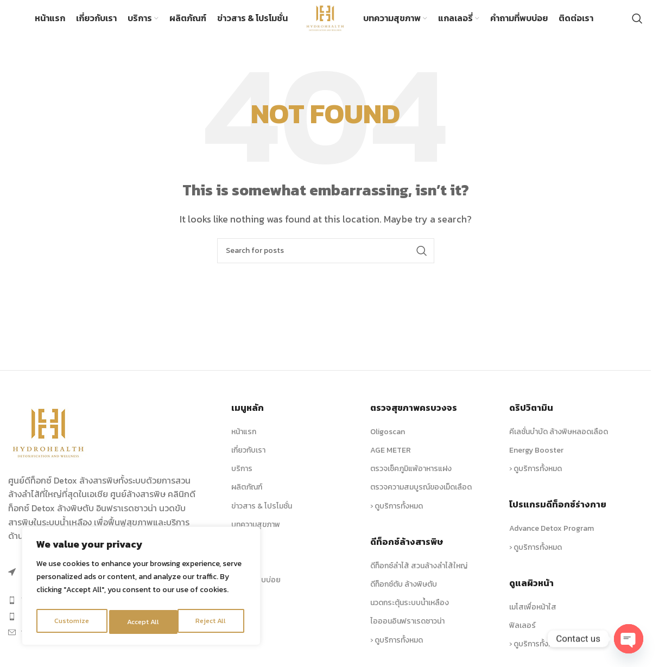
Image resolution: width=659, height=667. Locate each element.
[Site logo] (325, 21)
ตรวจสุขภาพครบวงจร (413, 417)
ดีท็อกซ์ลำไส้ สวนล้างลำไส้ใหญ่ (418, 575)
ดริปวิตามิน (531, 417)
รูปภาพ (242, 552)
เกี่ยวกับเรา (248, 460)
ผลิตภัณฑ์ (246, 497)
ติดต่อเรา (246, 608)
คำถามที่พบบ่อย (256, 589)
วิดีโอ (239, 571)
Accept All (212, 621)
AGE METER (390, 460)
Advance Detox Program (551, 538)
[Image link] (49, 441)
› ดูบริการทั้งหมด (396, 515)
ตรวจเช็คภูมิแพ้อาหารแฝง (411, 478)
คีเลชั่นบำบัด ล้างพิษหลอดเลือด (558, 441)
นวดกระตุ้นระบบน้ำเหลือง (409, 612)
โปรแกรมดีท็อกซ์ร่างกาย (557, 513)
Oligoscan (387, 441)
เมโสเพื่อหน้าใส (532, 616)
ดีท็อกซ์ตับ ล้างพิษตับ (403, 594)
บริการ (241, 478)
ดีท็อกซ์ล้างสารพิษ (406, 550)
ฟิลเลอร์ (522, 635)
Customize (71, 621)
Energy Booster (536, 460)
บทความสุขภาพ (255, 533)
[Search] (637, 23)
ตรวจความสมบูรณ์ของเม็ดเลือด (421, 497)
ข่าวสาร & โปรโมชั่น (261, 515)
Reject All (143, 621)
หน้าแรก (243, 441)
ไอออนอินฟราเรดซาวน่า (407, 631)
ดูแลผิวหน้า (531, 592)
